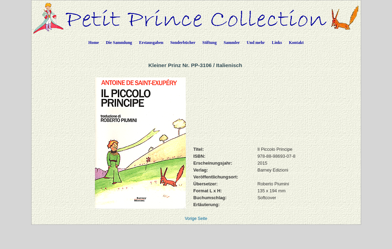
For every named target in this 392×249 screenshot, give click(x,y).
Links (277, 42)
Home (93, 42)
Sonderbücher (182, 42)
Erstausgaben (151, 42)
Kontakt (296, 42)
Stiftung (209, 42)
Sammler (232, 42)
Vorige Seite (196, 218)
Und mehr (256, 42)
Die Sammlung (119, 42)
